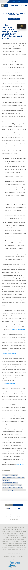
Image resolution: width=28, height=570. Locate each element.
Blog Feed (21, 556)
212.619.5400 (15, 5)
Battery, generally (17, 488)
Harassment (6, 480)
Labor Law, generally (20, 490)
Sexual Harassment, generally (10, 483)
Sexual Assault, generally (9, 485)
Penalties (19, 485)
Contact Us (18, 2)
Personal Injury (20, 478)
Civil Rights (5, 475)
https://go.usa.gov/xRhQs (9, 383)
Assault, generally (7, 488)
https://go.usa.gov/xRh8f (9, 354)
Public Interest (13, 475)
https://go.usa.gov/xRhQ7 (18, 330)
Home (13, 2)
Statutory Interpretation (9, 478)
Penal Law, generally (8, 490)
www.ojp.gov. (20, 465)
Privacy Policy (14, 556)
